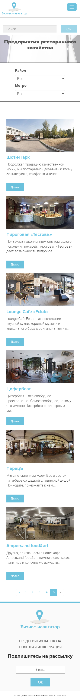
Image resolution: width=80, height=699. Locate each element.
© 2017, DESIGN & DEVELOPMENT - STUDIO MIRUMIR (40, 695)
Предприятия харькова (40, 641)
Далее (15, 187)
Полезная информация (40, 647)
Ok (40, 682)
